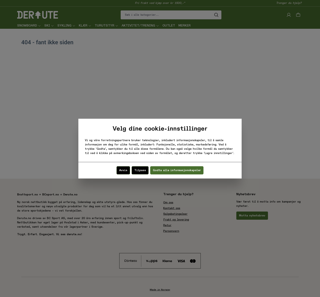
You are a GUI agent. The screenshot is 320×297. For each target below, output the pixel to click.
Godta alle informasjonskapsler (177, 170)
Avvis (123, 170)
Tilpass (140, 170)
